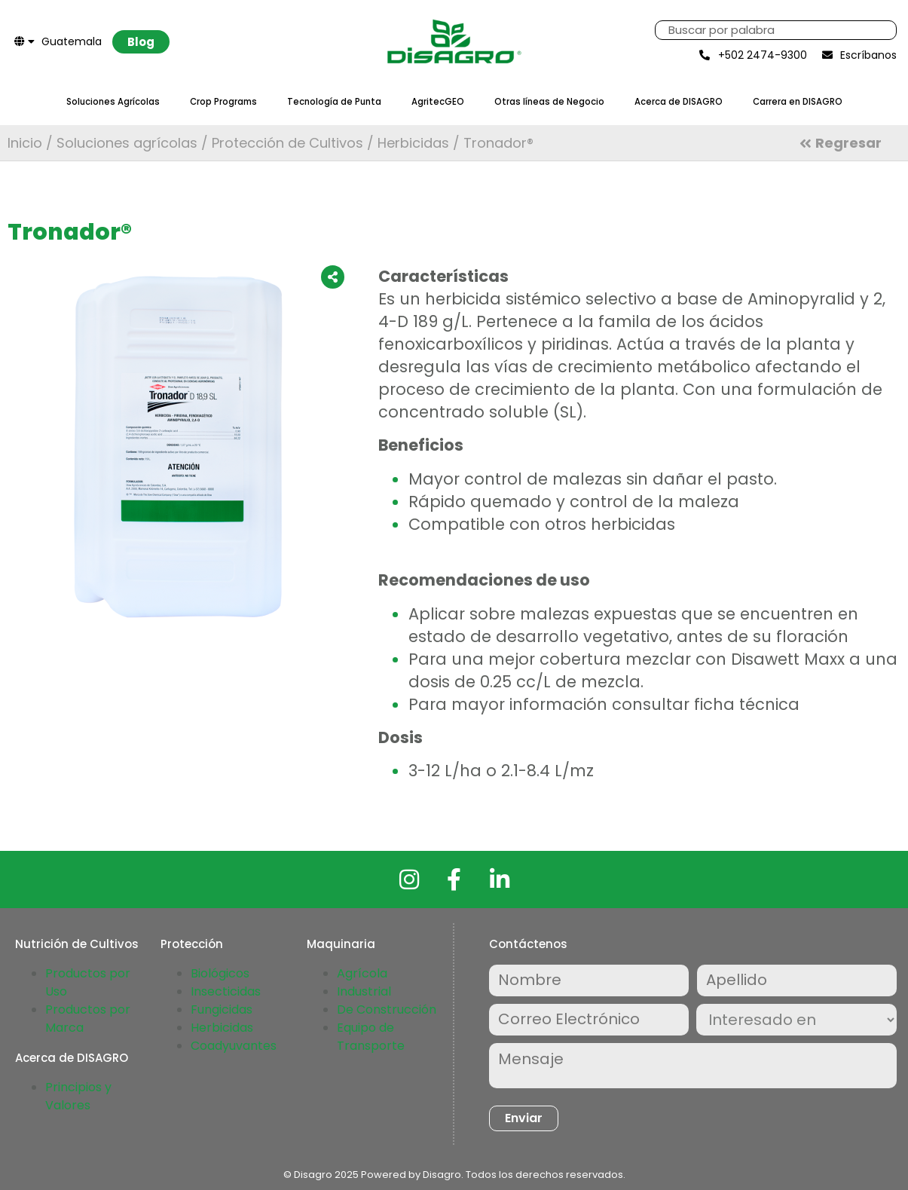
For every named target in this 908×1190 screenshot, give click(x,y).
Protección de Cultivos (287, 142)
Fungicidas (221, 1009)
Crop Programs (223, 102)
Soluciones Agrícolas (113, 102)
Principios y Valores (78, 1096)
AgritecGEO (437, 102)
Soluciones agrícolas (127, 142)
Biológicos (220, 973)
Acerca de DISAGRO (678, 102)
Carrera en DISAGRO (797, 102)
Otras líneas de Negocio (549, 102)
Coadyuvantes (234, 1045)
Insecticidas (226, 991)
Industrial (364, 991)
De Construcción (386, 1009)
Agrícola (362, 973)
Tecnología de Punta (334, 102)
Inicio (25, 142)
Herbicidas (413, 142)
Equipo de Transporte (371, 1036)
